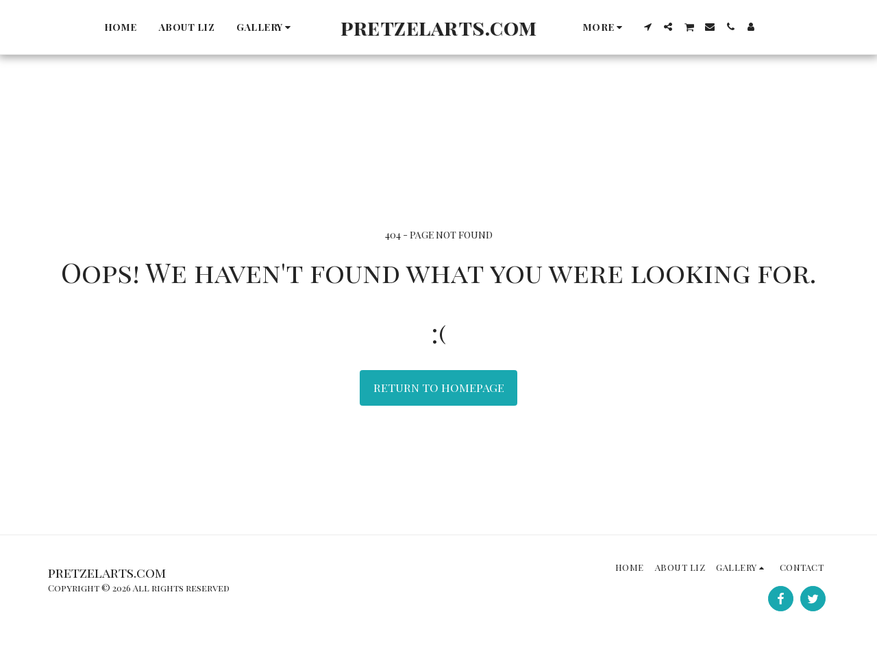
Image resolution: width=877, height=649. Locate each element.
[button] (265, 27)
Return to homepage (438, 387)
